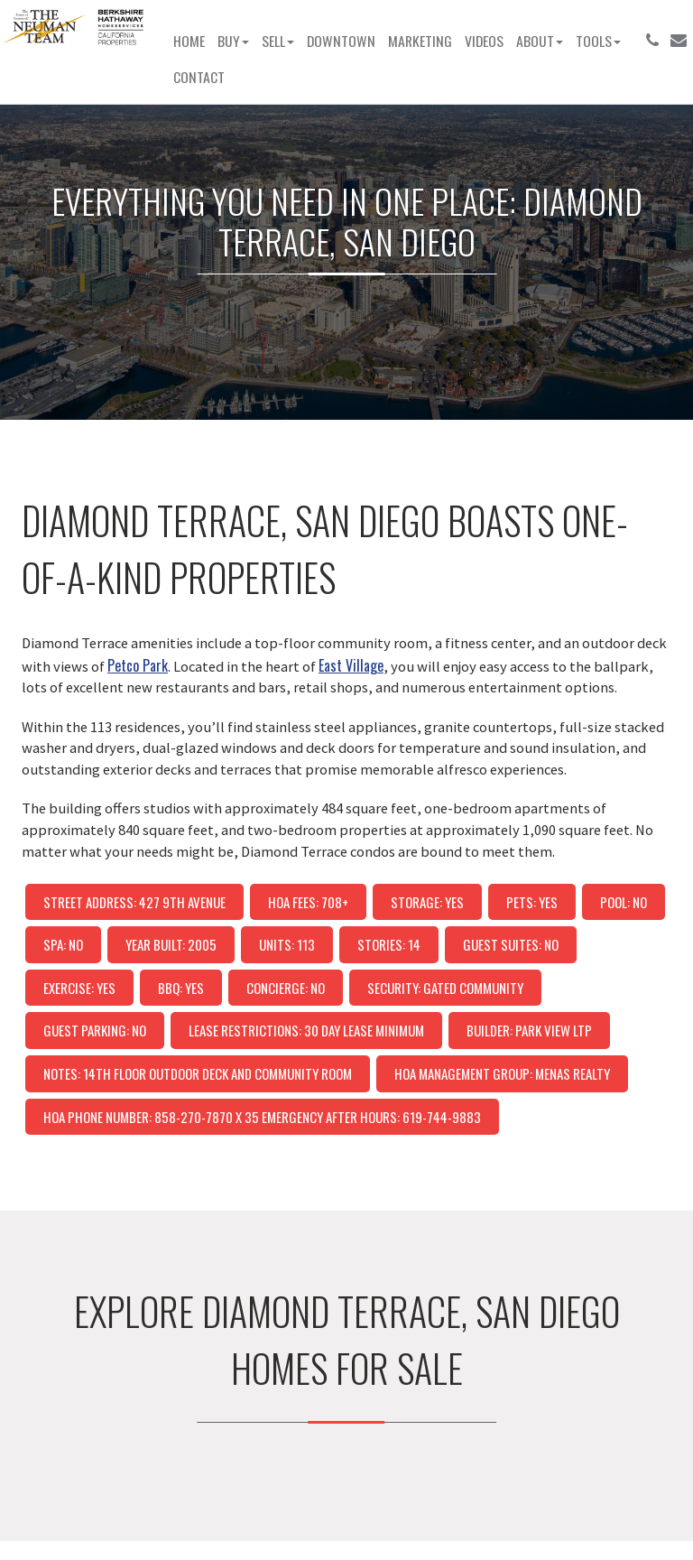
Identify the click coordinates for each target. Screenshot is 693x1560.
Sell (278, 40)
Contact (199, 77)
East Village (351, 665)
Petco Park (137, 665)
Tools (598, 40)
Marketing (420, 40)
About (539, 40)
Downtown (341, 40)
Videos (484, 40)
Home (189, 40)
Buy (233, 40)
